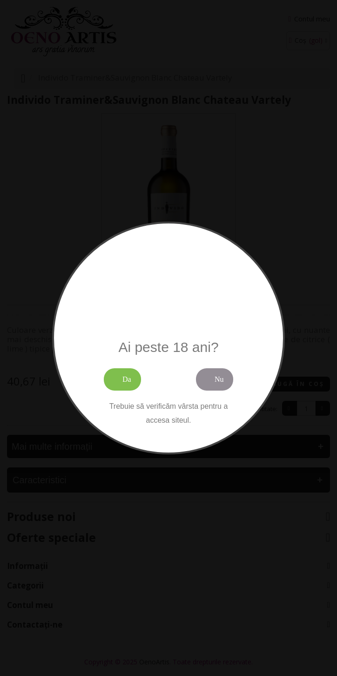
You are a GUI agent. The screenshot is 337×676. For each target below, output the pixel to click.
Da (126, 379)
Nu (219, 379)
